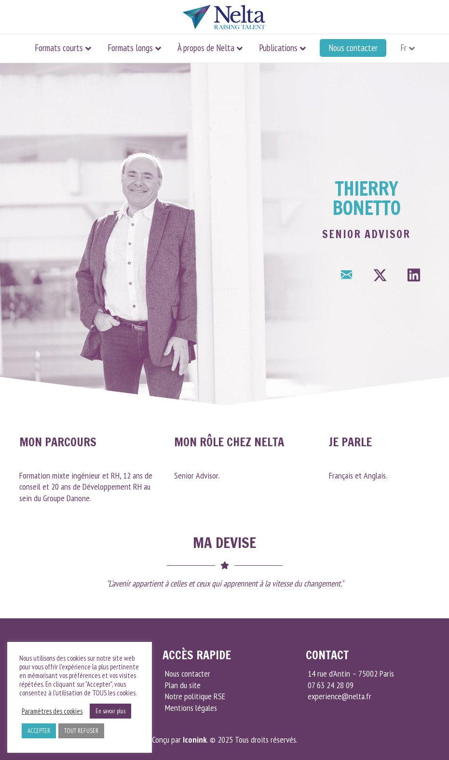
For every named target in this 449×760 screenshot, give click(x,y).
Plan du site (183, 685)
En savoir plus (110, 711)
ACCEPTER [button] (38, 731)
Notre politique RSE (195, 696)
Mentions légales (191, 707)
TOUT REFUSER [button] (81, 731)
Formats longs (130, 47)
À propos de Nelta (205, 47)
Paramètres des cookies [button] (52, 711)
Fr (403, 47)
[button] (346, 275)
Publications (278, 47)
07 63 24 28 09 (330, 685)
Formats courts (59, 47)
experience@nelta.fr (338, 696)
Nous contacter (353, 47)
